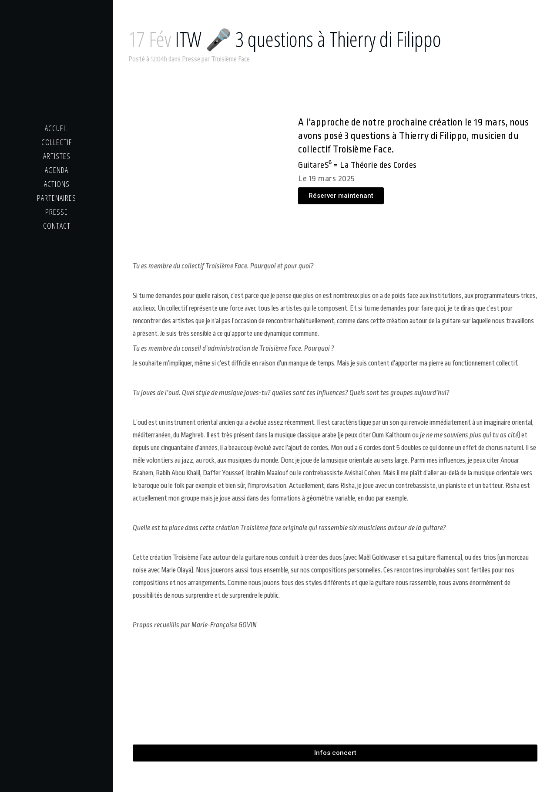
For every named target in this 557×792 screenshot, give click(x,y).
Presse (191, 59)
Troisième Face (230, 59)
